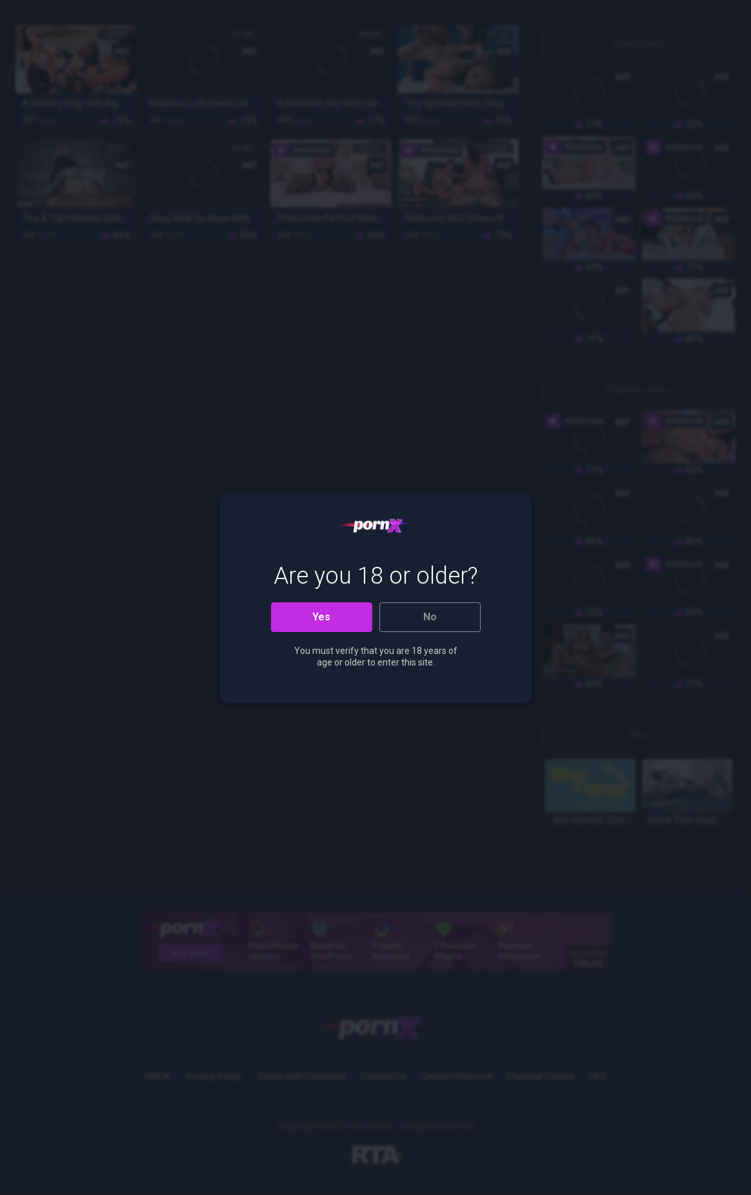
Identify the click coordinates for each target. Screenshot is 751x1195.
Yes (321, 617)
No (430, 617)
